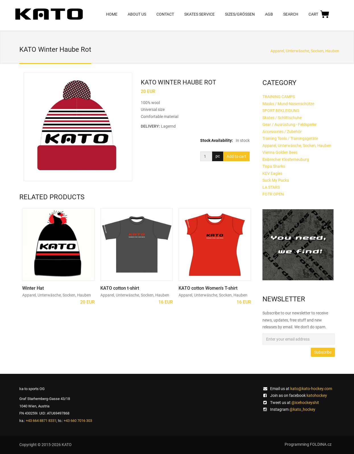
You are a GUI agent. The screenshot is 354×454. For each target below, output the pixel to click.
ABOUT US (137, 14)
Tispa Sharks (273, 166)
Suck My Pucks (275, 180)
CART (319, 13)
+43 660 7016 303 (78, 420)
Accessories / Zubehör (282, 131)
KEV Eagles (272, 173)
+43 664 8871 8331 (41, 420)
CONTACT (165, 14)
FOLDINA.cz (321, 444)
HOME (111, 14)
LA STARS (271, 187)
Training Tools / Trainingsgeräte (290, 138)
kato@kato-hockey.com (311, 388)
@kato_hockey (302, 409)
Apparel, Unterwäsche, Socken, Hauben (304, 51)
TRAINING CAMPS (278, 96)
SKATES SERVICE (199, 14)
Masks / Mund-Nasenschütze (288, 103)
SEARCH (290, 14)
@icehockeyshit (305, 402)
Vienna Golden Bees (279, 152)
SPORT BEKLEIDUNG (280, 110)
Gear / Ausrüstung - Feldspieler (289, 124)
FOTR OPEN (273, 194)
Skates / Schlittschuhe (282, 117)
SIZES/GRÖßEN (240, 14)
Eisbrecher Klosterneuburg (285, 159)
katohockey (317, 395)
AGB (269, 14)
